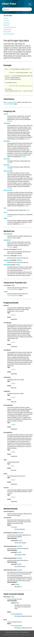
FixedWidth (7, 141)
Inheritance (6, 20)
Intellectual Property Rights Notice (12, 634)
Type (5, 208)
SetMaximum (7, 255)
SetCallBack (7, 249)
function (18, 249)
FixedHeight (7, 123)
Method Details (7, 31)
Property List (7, 22)
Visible (5, 218)
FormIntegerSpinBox (11, 102)
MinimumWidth (8, 190)
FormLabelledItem (9, 104)
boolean (9, 121)
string (27, 210)
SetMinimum (7, 260)
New (5, 285)
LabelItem (6, 240)
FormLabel (10, 247)
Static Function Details (9, 34)
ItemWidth (6, 165)
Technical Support (25, 634)
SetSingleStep (7, 264)
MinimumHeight (8, 171)
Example (6, 18)
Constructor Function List (10, 27)
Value (5, 212)
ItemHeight (7, 159)
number (27, 139)
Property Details (7, 29)
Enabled (6, 114)
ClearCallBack (7, 234)
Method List (6, 25)
